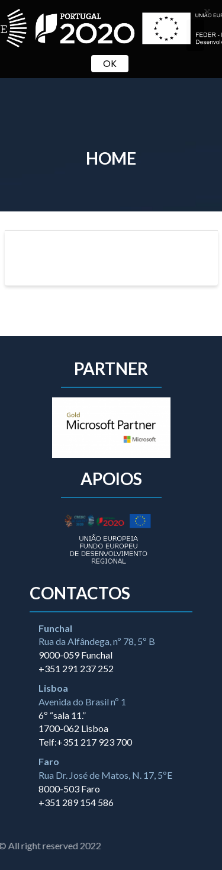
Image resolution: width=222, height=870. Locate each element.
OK (110, 63)
